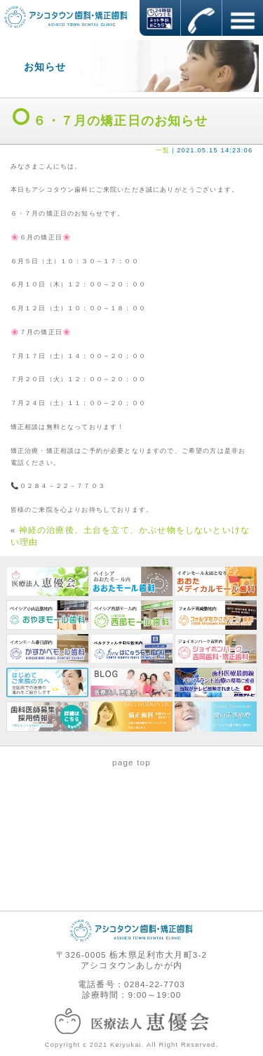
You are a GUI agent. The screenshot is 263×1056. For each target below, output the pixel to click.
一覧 (163, 150)
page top (131, 762)
